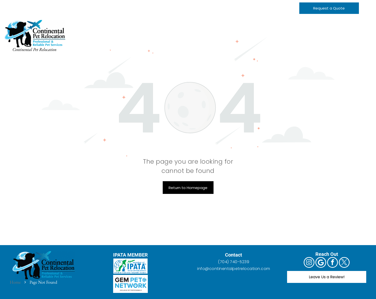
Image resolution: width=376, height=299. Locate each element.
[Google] (18, 5)
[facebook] (28, 5)
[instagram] (8, 5)
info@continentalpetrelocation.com (233, 268)
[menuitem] (97, 26)
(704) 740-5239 (233, 262)
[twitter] (38, 5)
